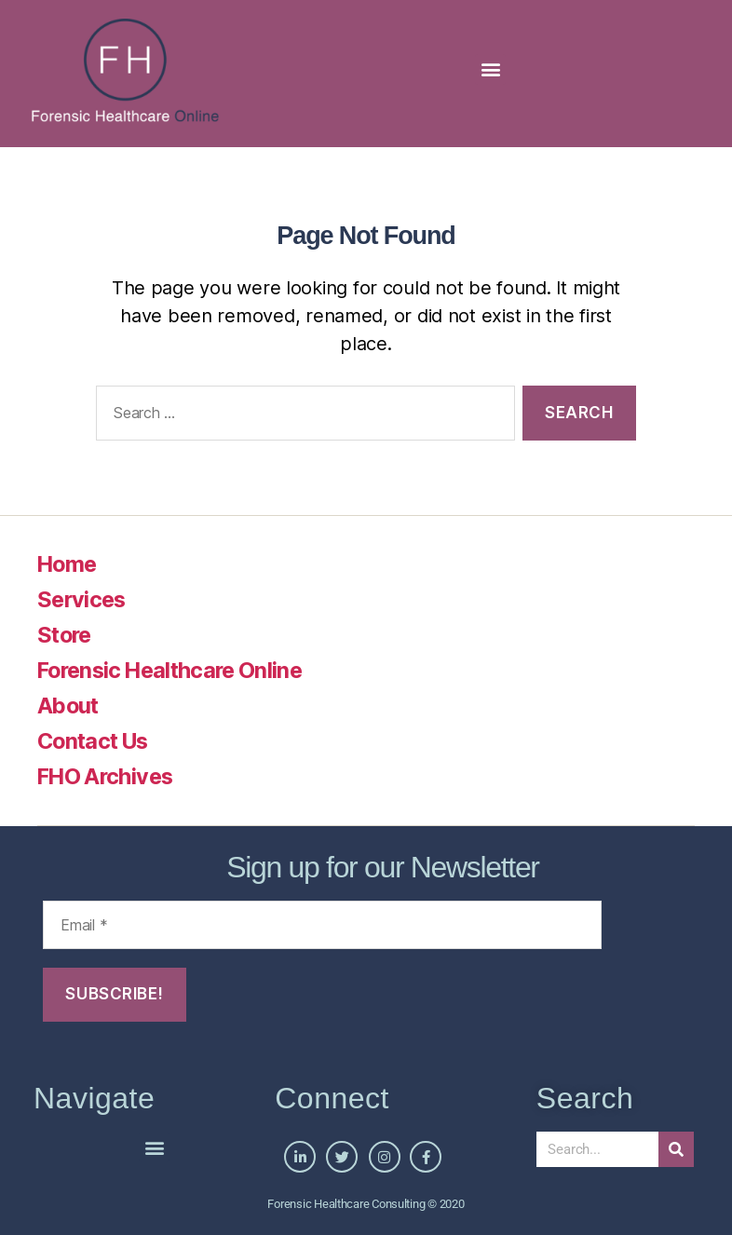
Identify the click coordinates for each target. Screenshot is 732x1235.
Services (83, 599)
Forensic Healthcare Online (176, 670)
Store (66, 634)
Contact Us (96, 740)
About (69, 705)
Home (68, 563)
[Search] (676, 1149)
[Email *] (322, 925)
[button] (490, 69)
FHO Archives (108, 776)
